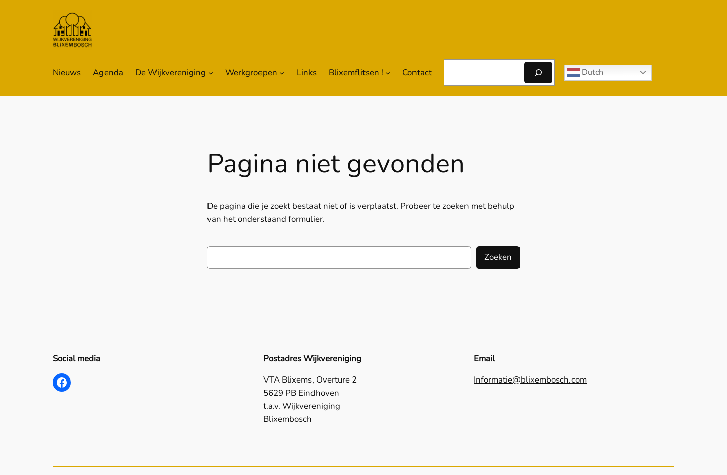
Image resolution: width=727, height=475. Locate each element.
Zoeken (498, 257)
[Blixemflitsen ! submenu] (387, 72)
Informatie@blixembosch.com (530, 380)
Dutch (585, 73)
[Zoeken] (538, 72)
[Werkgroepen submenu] (281, 72)
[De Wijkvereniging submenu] (210, 72)
